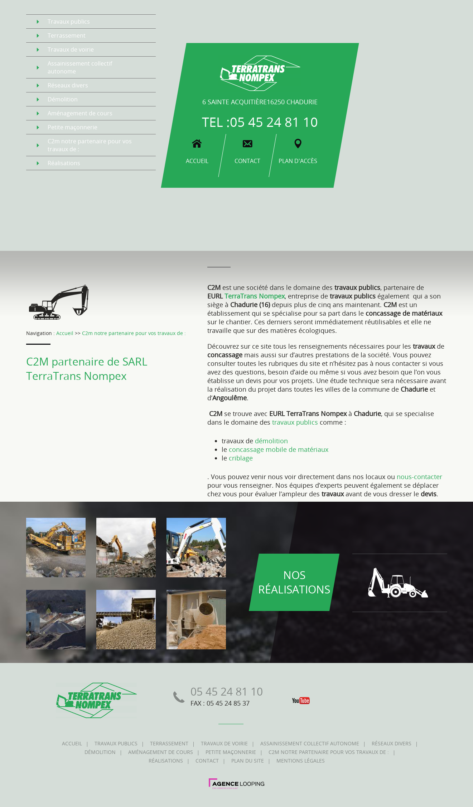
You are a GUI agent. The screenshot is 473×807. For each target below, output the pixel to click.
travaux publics (69, 21)
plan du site (247, 760)
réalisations (64, 163)
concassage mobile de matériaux (278, 449)
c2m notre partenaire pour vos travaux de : (90, 145)
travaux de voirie (71, 49)
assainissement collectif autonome (80, 67)
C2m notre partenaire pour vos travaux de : (134, 333)
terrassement (67, 35)
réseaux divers (68, 85)
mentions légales (300, 760)
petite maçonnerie (72, 127)
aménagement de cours (80, 113)
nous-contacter (419, 476)
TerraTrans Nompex (255, 296)
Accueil (64, 333)
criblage (241, 458)
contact (207, 760)
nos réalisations (294, 582)
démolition (63, 99)
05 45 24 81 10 (274, 121)
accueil (72, 743)
